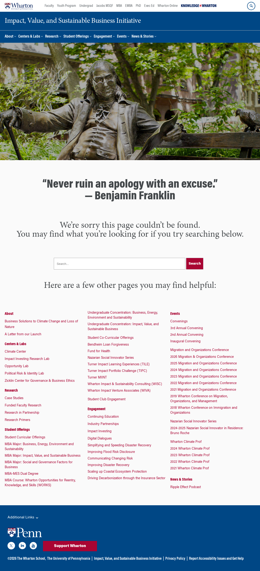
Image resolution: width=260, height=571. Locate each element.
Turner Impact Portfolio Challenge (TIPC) (117, 371)
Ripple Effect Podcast (185, 487)
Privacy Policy (175, 559)
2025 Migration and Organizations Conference (203, 363)
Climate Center (15, 352)
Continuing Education (103, 417)
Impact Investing (100, 431)
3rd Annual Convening (186, 328)
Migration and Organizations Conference (199, 350)
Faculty (49, 6)
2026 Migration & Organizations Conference (202, 357)
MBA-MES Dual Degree (21, 474)
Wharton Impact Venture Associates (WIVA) (119, 391)
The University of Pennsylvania (68, 559)
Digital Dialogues (100, 438)
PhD (138, 6)
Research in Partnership (22, 413)
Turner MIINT (97, 377)
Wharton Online (168, 6)
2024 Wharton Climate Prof (190, 449)
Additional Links (23, 518)
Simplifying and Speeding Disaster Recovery (119, 445)
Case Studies (14, 398)
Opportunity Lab (16, 366)
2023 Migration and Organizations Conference (203, 376)
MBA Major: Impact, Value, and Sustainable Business (43, 456)
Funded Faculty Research (23, 405)
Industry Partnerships (103, 424)
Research (51, 37)
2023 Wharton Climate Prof (190, 455)
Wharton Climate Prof (186, 442)
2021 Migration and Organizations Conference (203, 390)
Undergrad (86, 6)
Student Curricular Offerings (25, 437)
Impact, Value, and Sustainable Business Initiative (128, 559)
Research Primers (17, 420)
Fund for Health (99, 351)
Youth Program (66, 6)
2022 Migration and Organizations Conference (203, 383)
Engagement (103, 37)
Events (122, 37)
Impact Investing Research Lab (27, 359)
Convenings (179, 321)
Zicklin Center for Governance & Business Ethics (40, 381)
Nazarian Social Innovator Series (111, 358)
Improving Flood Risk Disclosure (111, 452)
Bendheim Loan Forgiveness (108, 345)
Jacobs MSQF (104, 6)
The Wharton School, (31, 559)
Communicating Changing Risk (110, 458)
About (9, 37)
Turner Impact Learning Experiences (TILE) (119, 364)
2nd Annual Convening (186, 335)
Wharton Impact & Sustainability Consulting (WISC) (125, 384)
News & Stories (143, 37)
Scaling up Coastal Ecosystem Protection (117, 472)
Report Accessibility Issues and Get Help (216, 559)
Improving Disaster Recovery (108, 465)
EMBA (128, 6)
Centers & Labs (29, 37)
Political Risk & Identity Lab (24, 373)
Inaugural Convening (185, 341)
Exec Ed (149, 6)
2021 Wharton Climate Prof (189, 468)
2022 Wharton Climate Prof (189, 462)
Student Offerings (76, 37)
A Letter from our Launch (23, 334)
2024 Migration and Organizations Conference (203, 370)
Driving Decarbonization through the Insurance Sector (126, 478)
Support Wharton (70, 546)
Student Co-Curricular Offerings (111, 338)
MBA (119, 6)
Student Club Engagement (106, 399)
